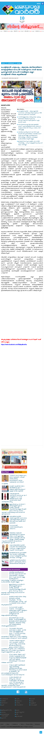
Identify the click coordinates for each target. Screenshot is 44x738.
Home (1, 724)
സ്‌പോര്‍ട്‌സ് (19, 705)
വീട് (17, 714)
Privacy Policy (29, 724)
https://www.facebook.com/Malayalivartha (14, 345)
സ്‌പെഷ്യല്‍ (34, 705)
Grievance (37, 724)
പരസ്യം (3, 712)
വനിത (17, 699)
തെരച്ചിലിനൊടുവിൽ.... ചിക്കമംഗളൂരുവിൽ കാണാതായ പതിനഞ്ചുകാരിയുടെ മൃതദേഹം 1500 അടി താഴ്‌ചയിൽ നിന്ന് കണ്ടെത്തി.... (30, 113)
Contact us (15, 724)
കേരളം (18, 63)
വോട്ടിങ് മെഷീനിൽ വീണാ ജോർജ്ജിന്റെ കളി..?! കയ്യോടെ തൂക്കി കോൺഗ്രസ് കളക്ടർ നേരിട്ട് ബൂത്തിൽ (17, 489)
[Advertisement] (22, 45)
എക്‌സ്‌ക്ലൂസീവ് (20, 712)
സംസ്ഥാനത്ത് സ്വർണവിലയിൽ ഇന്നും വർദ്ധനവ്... (16, 527)
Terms (22, 724)
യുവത (17, 710)
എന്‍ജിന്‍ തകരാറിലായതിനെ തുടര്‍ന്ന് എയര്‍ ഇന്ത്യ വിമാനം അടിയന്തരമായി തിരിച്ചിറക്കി (17, 562)
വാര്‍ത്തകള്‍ (11, 63)
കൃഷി (2, 705)
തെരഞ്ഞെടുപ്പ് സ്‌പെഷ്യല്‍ (5, 715)
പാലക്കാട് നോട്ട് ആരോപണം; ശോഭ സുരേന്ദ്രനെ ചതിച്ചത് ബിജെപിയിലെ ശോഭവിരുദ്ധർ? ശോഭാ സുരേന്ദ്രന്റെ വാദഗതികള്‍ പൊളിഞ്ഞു (14, 480)
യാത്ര (32, 701)
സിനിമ (18, 703)
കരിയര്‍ (3, 701)
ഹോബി (33, 699)
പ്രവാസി (3, 718)
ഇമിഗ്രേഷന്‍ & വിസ (6, 710)
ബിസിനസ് (4, 703)
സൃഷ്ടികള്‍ (33, 703)
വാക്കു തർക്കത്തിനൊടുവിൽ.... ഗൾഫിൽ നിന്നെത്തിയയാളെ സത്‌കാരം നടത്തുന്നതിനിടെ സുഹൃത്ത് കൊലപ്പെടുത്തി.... (17, 548)
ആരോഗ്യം (18, 701)
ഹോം (3, 63)
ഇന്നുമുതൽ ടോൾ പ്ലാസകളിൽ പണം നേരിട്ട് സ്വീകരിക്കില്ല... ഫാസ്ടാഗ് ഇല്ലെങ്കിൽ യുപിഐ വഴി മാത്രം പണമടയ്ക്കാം (30, 143)
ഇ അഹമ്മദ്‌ (19, 716)
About (7, 724)
